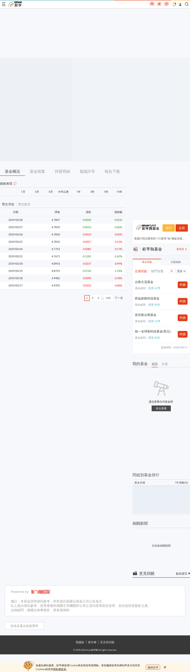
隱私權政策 (59, 669)
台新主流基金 (144, 282)
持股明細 (62, 171)
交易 (182, 228)
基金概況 (12, 171)
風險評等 (87, 171)
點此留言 (182, 573)
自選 (165, 364)
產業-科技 (154, 304)
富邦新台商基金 (145, 315)
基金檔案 (37, 171)
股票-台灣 (154, 288)
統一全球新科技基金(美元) (152, 331)
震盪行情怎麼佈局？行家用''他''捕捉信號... (159, 238)
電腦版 (80, 642)
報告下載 (112, 171)
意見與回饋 (107, 642)
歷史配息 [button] (24, 204)
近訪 (155, 364)
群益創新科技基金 (147, 298)
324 (108, 297)
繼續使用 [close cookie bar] (153, 667)
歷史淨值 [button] (8, 204)
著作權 (92, 642)
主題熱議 (176, 262)
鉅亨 (15, 4)
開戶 (169, 228)
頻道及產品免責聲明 (24, 626)
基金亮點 (147, 262)
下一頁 (119, 297)
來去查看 (161, 408)
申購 (183, 285)
